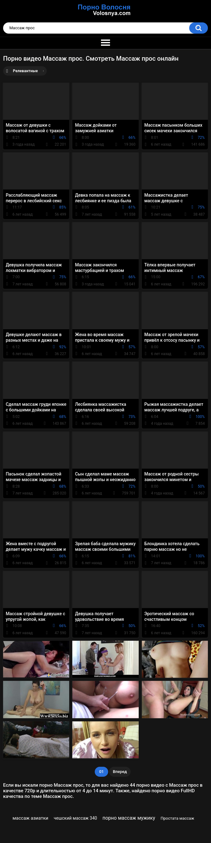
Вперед (120, 771)
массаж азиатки (30, 818)
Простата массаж (177, 818)
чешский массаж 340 (75, 818)
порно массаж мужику (129, 818)
